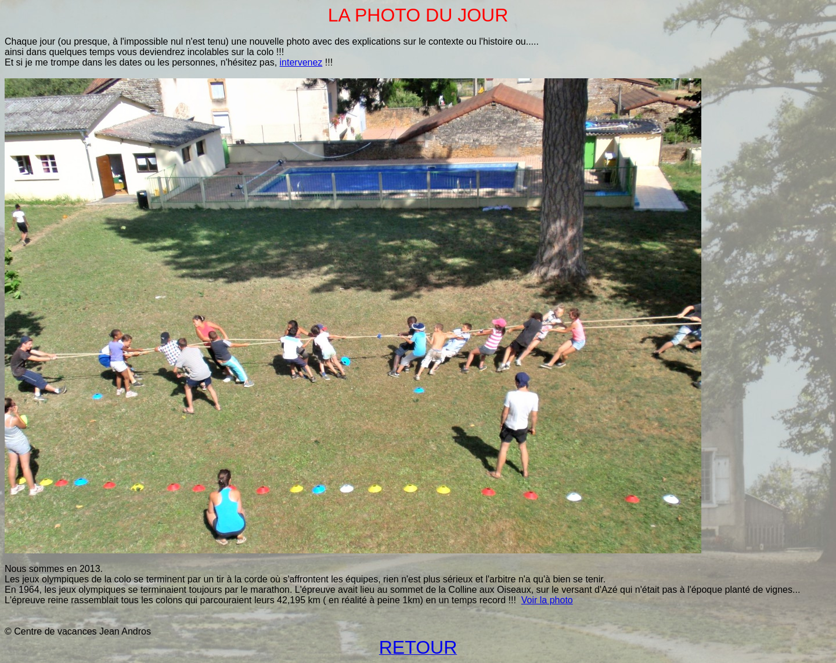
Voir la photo (547, 600)
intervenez (301, 62)
